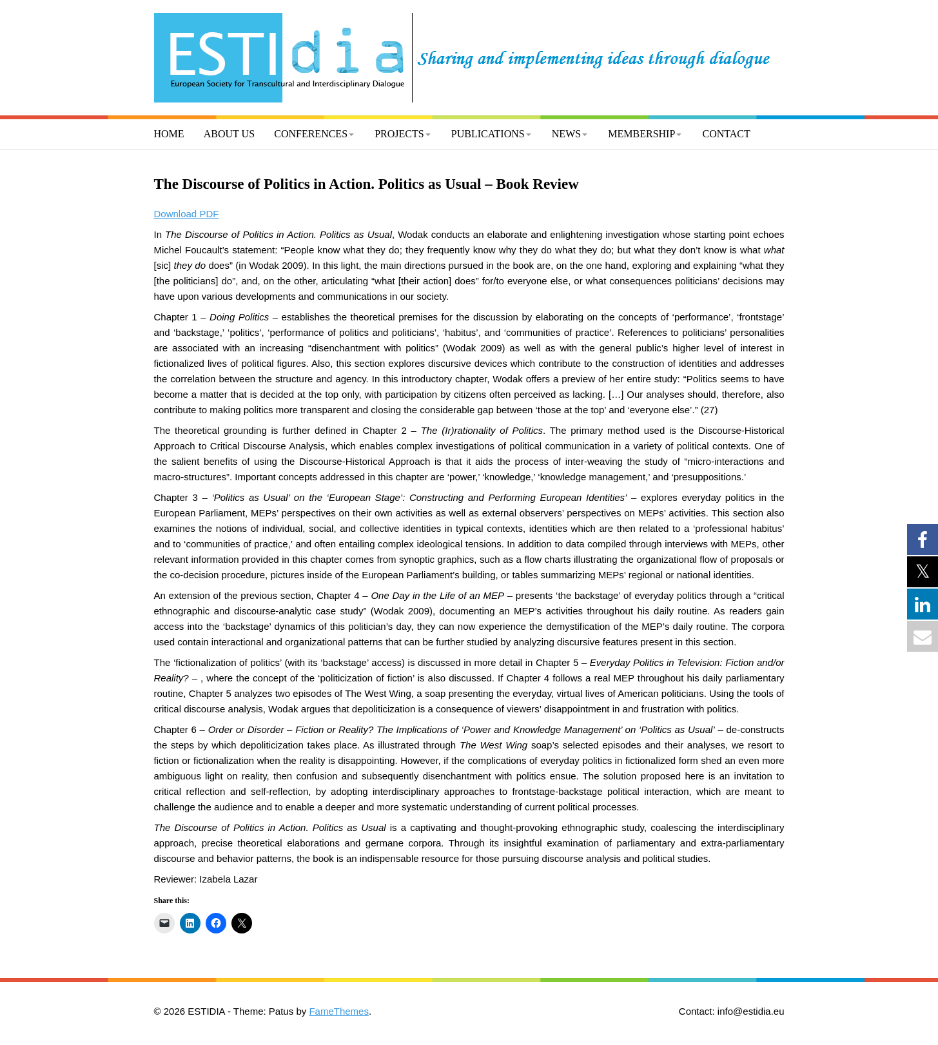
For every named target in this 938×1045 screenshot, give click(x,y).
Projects (399, 133)
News (566, 133)
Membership (641, 133)
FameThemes (339, 1011)
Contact (726, 133)
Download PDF (186, 213)
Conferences (310, 133)
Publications (488, 133)
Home (169, 133)
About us (229, 133)
